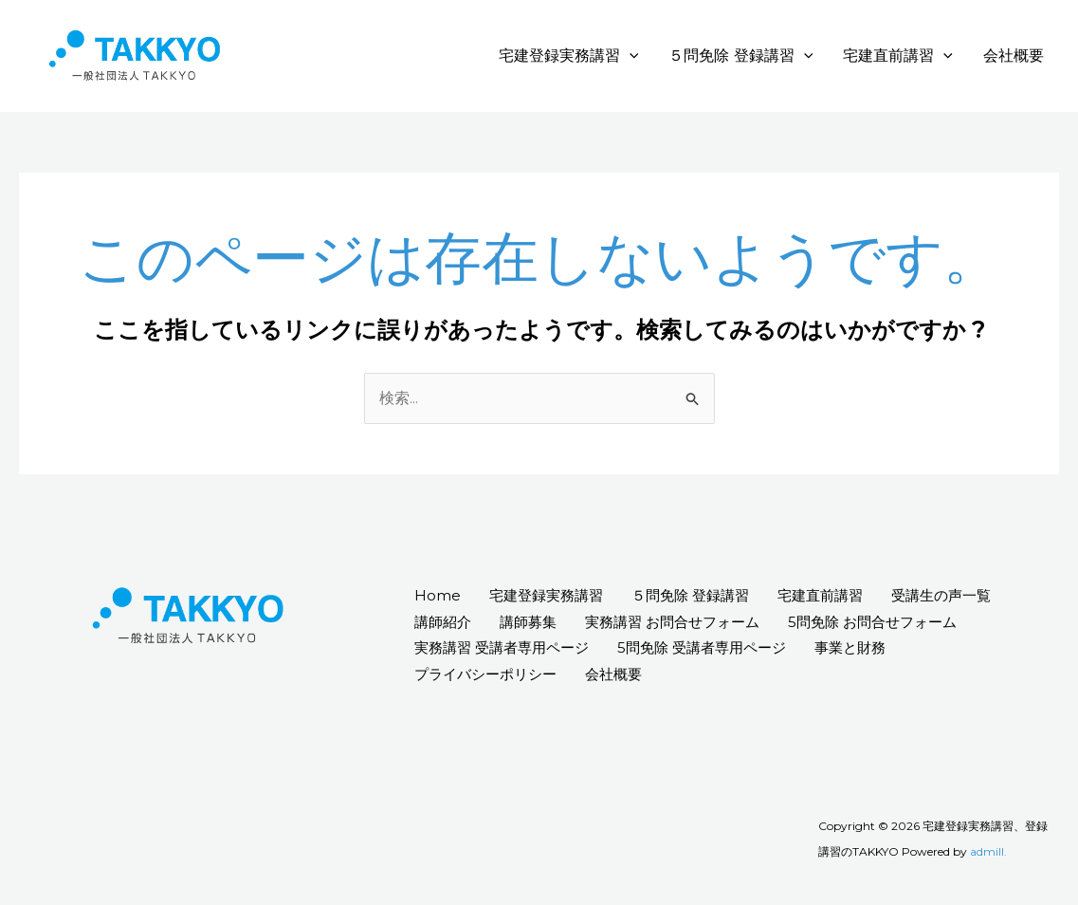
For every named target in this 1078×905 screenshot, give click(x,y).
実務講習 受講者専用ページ (501, 647)
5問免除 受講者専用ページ (701, 647)
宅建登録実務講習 (569, 55)
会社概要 (1013, 55)
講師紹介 (442, 622)
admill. (988, 851)
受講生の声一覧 (941, 595)
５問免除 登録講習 (740, 55)
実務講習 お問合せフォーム (672, 622)
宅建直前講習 (898, 55)
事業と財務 (850, 647)
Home (437, 595)
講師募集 (528, 622)
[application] (629, 55)
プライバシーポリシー (485, 674)
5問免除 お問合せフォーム (872, 622)
